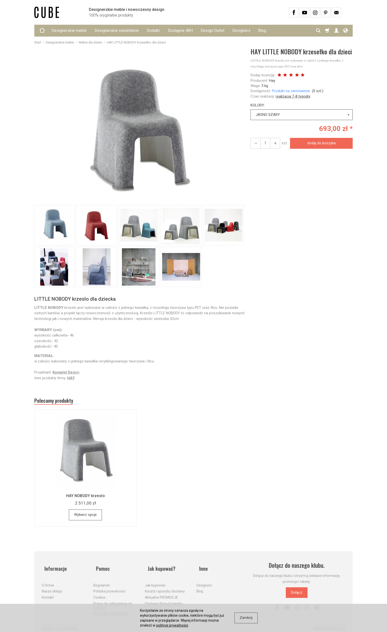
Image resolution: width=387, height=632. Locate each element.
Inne (201, 567)
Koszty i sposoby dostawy (165, 587)
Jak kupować (155, 581)
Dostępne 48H (180, 30)
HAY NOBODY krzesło (85, 497)
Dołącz (296, 594)
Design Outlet (212, 30)
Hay (272, 80)
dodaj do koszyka (320, 143)
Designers (241, 30)
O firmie (48, 581)
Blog (262, 30)
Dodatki (153, 30)
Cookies (99, 593)
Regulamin (101, 581)
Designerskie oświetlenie (117, 30)
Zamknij (246, 617)
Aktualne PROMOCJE (161, 593)
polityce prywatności (172, 625)
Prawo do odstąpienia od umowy (112, 601)
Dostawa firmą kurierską (164, 599)
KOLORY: (258, 105)
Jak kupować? (160, 567)
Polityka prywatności (109, 587)
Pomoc (100, 567)
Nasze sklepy (52, 587)
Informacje (54, 567)
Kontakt (48, 593)
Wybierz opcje (85, 516)
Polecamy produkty (57, 401)
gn (66, 372)
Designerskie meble (69, 30)
